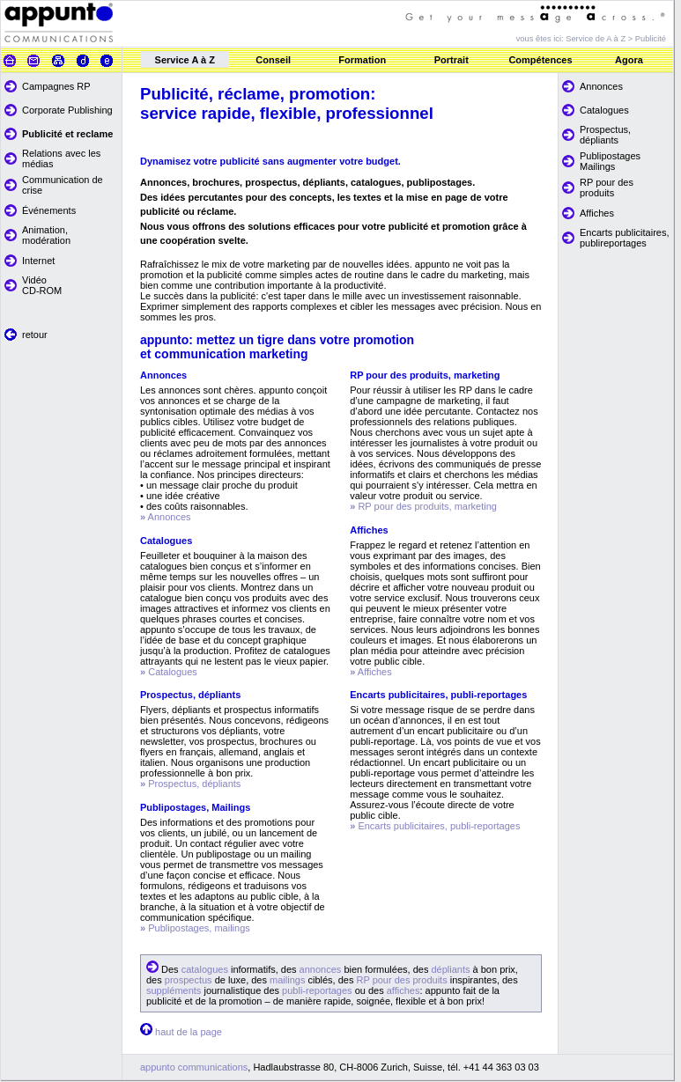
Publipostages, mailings (199, 928)
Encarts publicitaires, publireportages (625, 237)
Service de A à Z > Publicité (616, 38)
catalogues (204, 969)
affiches (403, 990)
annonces (321, 969)
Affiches (597, 213)
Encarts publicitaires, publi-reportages (437, 826)
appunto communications (194, 1067)
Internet (38, 260)
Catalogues (604, 110)
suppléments (175, 990)
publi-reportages (317, 990)
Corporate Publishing (67, 110)
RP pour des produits (606, 187)
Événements (49, 210)
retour (35, 334)
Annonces (601, 86)
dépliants (450, 969)
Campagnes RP (56, 86)
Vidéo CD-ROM (42, 285)
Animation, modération (46, 235)
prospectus (188, 980)
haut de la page (188, 1032)
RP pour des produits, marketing (427, 506)
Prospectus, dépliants (605, 134)
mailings (287, 980)
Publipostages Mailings (610, 161)
